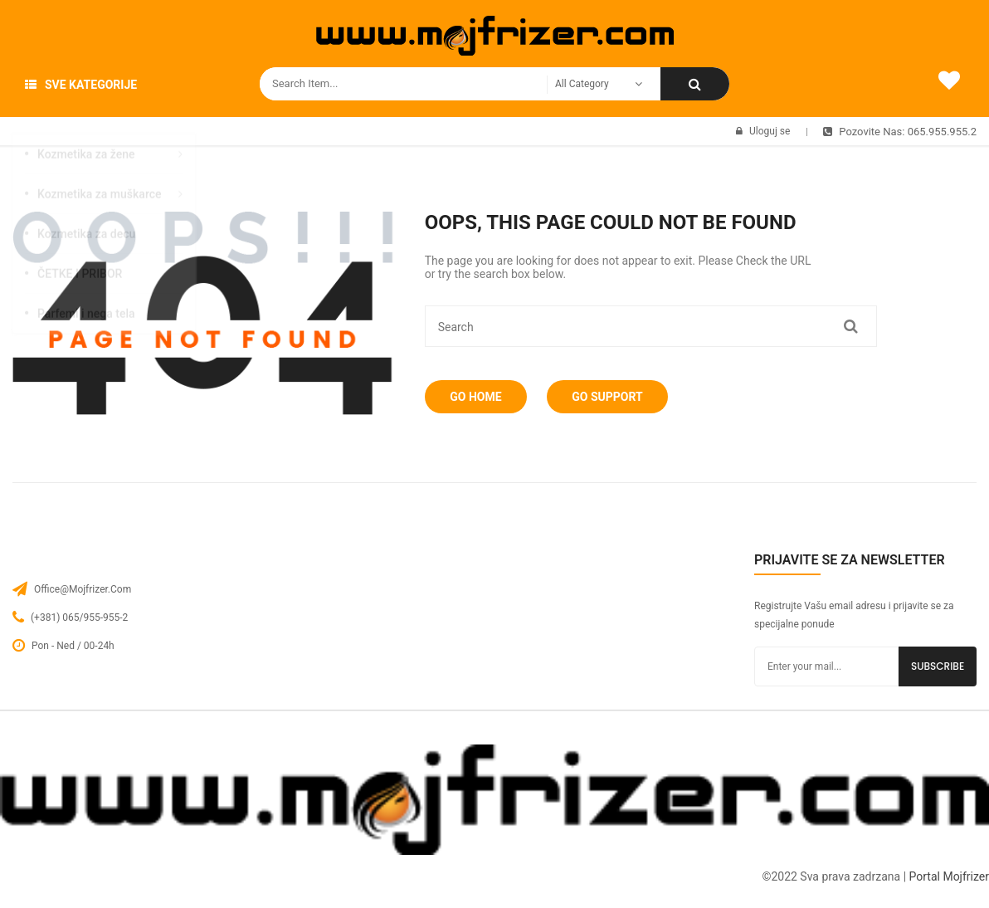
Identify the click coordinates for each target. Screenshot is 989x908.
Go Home (479, 396)
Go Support (617, 396)
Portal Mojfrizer (949, 876)
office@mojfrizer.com (82, 589)
